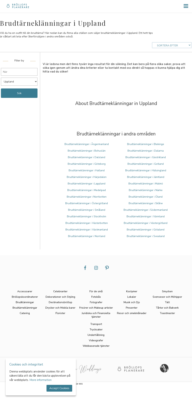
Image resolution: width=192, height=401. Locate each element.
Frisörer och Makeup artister (96, 308)
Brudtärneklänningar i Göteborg (87, 164)
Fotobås (96, 297)
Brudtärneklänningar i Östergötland (86, 203)
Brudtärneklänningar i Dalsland (86, 157)
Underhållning (96, 335)
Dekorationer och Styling (60, 297)
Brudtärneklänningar (25, 308)
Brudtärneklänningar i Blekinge (145, 144)
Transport (96, 324)
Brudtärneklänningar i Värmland (146, 216)
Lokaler (131, 297)
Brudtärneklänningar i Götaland (145, 229)
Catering (25, 313)
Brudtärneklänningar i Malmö (145, 183)
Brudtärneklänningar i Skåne (146, 203)
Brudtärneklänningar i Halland (87, 170)
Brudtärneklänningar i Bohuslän (87, 151)
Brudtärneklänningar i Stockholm (86, 216)
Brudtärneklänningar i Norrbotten (86, 197)
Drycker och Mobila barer (60, 308)
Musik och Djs (132, 302)
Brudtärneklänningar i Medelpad (86, 190)
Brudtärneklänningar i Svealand (146, 236)
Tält (167, 302)
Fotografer (96, 302)
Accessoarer (24, 291)
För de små (96, 291)
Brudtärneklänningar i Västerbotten (86, 223)
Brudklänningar (25, 302)
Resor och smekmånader (131, 313)
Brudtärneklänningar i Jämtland (145, 177)
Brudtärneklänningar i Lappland (86, 183)
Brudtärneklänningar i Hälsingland (145, 170)
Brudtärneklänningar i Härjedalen (86, 177)
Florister (60, 313)
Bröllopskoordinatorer (25, 297)
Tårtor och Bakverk (167, 308)
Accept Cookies (59, 388)
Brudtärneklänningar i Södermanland (146, 210)
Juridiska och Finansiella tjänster (96, 315)
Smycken (167, 291)
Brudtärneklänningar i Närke (146, 190)
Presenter (131, 308)
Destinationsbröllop (60, 302)
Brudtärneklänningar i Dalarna (146, 151)
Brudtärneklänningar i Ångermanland (86, 144)
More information (40, 380)
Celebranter (60, 291)
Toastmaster (167, 313)
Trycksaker (96, 329)
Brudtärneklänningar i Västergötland (145, 223)
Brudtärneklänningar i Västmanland (86, 229)
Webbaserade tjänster (96, 346)
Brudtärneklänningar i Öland (146, 197)
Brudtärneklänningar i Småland (86, 210)
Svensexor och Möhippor (167, 297)
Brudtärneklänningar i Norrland (86, 236)
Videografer (96, 340)
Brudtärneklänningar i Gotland (146, 164)
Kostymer (131, 291)
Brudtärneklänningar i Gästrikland (145, 157)
